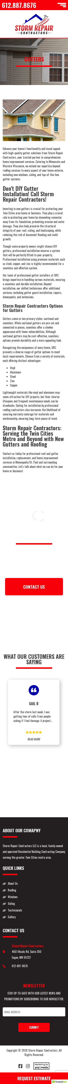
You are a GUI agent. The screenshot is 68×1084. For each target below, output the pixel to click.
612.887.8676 (19, 5)
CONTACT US (34, 586)
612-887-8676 (20, 966)
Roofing (12, 890)
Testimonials (15, 910)
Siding (11, 903)
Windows (13, 897)
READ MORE (33, 739)
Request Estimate (34, 1078)
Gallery (12, 917)
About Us (13, 883)
